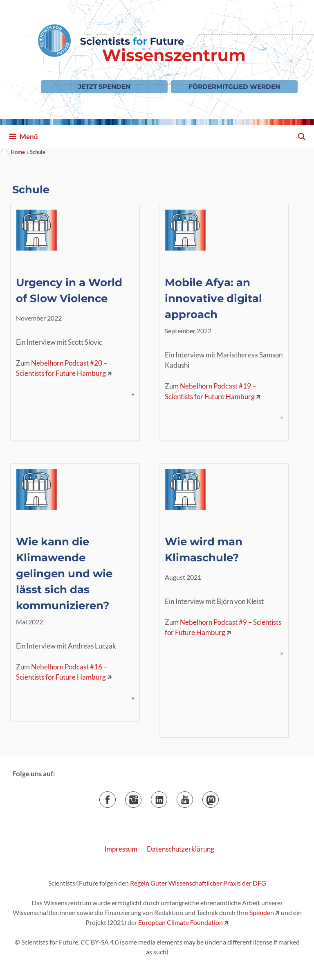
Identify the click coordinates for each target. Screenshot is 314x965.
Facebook (115, 797)
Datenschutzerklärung (180, 849)
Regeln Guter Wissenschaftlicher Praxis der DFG (198, 883)
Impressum (120, 849)
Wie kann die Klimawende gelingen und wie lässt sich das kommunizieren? (64, 573)
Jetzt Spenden (104, 86)
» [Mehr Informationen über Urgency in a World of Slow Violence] (132, 394)
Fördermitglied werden (234, 86)
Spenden (261, 912)
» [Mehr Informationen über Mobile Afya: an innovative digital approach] (281, 417)
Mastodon (218, 797)
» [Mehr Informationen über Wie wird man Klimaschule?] (281, 653)
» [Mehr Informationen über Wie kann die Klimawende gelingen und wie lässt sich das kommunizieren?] (132, 697)
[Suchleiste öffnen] (301, 136)
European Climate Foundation (180, 922)
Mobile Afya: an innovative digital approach (213, 298)
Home (18, 152)
